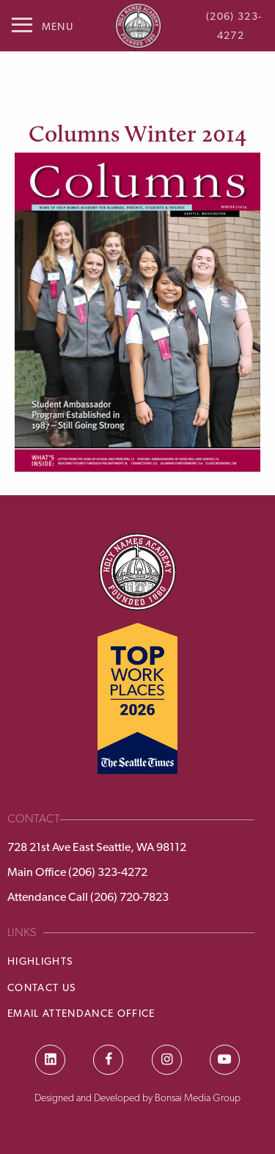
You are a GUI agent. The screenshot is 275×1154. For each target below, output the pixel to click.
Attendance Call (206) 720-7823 (88, 897)
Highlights (40, 961)
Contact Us (41, 987)
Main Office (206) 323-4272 (77, 872)
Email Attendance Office (81, 1013)
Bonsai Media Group (198, 1097)
